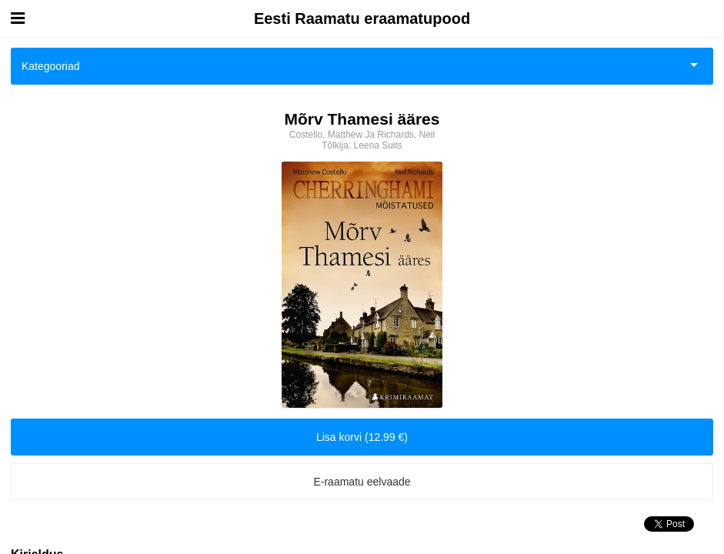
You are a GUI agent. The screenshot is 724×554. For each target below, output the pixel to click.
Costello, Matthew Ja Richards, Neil (362, 134)
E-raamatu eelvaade (361, 482)
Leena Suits (377, 145)
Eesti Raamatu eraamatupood (362, 18)
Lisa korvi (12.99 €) (362, 437)
